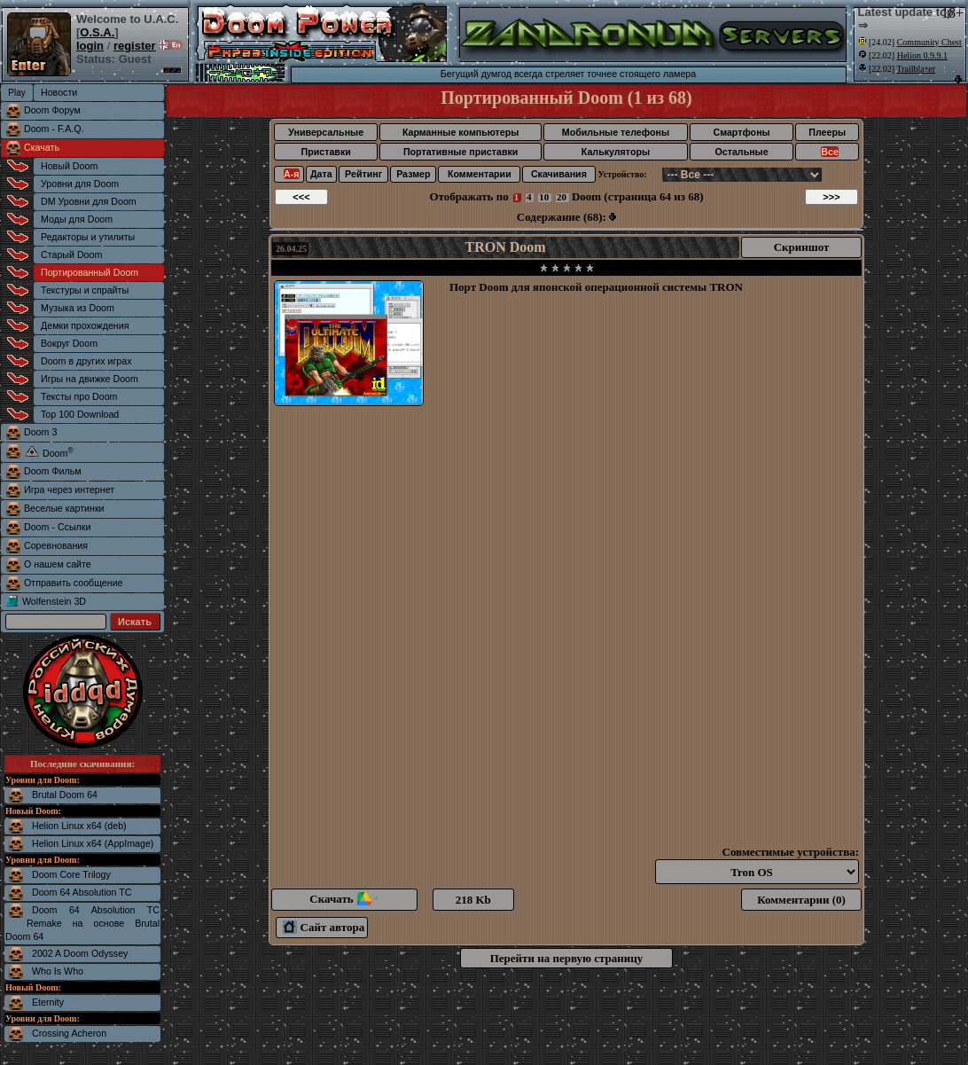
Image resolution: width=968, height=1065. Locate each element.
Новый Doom (69, 166)
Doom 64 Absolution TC (81, 892)
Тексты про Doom (79, 396)
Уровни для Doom (80, 183)
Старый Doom (71, 254)
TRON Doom (505, 247)
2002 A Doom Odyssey (80, 953)
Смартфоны (741, 132)
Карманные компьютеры (460, 132)
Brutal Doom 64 (65, 794)
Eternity (48, 1002)
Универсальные (325, 132)
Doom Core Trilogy (71, 874)
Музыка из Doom (77, 307)
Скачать (41, 147)
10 (543, 197)
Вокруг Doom (69, 343)
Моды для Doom (77, 219)
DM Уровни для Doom (89, 201)
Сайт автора (323, 927)
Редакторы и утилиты (88, 236)
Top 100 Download (80, 414)
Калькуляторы (616, 151)
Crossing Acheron (69, 1033)
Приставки (326, 151)
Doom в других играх (86, 361)
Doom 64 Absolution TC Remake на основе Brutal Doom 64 (82, 923)
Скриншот (802, 247)
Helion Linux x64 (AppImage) (92, 843)
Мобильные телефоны (615, 132)
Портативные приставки (460, 151)
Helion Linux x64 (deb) (79, 825)
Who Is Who (57, 971)
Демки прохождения (85, 325)
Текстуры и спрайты (85, 290)
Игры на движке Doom (89, 378)
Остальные (742, 151)
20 (561, 197)
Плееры (827, 132)
